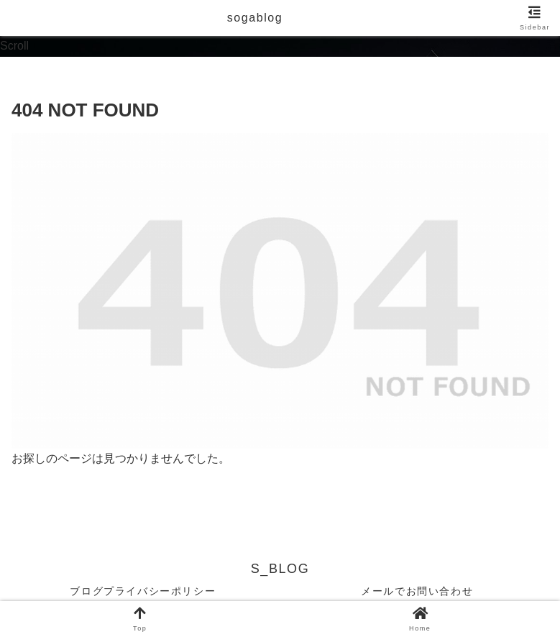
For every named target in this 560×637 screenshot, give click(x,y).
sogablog (255, 18)
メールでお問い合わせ (417, 591)
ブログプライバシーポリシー (143, 591)
